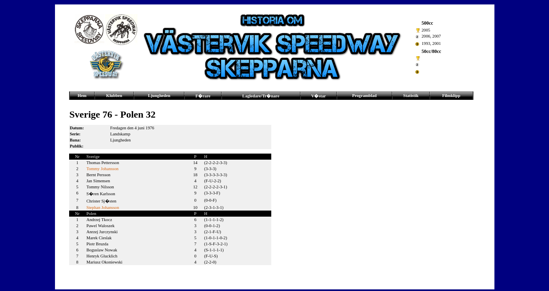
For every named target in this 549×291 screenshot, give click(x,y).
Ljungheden (159, 95)
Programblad (364, 95)
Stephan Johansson (103, 207)
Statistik (410, 95)
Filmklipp (451, 95)
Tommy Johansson (102, 169)
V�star (318, 96)
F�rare (203, 96)
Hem (82, 95)
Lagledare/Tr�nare (260, 96)
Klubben (114, 95)
